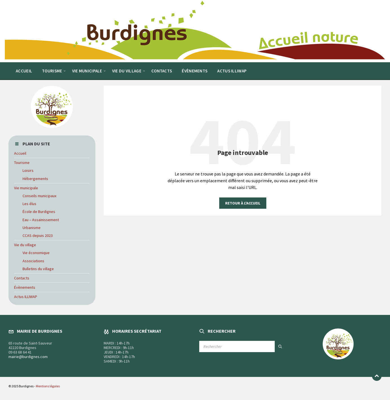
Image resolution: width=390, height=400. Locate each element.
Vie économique (36, 252)
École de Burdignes (39, 211)
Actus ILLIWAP (25, 296)
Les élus (29, 203)
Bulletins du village (38, 268)
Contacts (21, 278)
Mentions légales (48, 386)
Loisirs (28, 170)
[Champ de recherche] (242, 346)
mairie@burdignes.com (28, 356)
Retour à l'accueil (242, 203)
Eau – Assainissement (41, 219)
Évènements (24, 287)
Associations (33, 260)
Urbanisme (32, 227)
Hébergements (35, 178)
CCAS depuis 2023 (38, 235)
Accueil (20, 153)
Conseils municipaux (39, 195)
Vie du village (25, 244)
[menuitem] (24, 70)
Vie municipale (26, 187)
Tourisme (22, 162)
